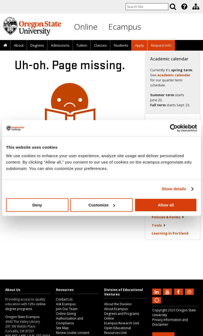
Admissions (60, 45)
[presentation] (184, 6)
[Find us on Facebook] (179, 291)
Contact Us (64, 299)
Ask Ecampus (66, 304)
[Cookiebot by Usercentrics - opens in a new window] (174, 128)
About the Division (118, 304)
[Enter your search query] (147, 6)
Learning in (170, 233)
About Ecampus (116, 309)
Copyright (159, 310)
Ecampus (124, 26)
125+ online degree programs (25, 306)
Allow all (166, 205)
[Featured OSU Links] (184, 6)
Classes (100, 45)
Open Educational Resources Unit (117, 330)
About (19, 45)
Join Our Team (66, 309)
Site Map (62, 328)
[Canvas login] (157, 304)
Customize (102, 205)
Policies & (168, 217)
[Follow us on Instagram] (190, 291)
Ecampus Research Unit (121, 323)
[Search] (173, 6)
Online (86, 26)
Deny (37, 205)
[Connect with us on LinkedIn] (157, 291)
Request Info (161, 45)
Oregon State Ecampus (22, 317)
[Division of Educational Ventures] (196, 6)
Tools (159, 225)
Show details (174, 189)
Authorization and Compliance (69, 320)
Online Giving (66, 313)
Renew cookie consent (72, 332)
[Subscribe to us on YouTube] (168, 291)
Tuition (81, 45)
